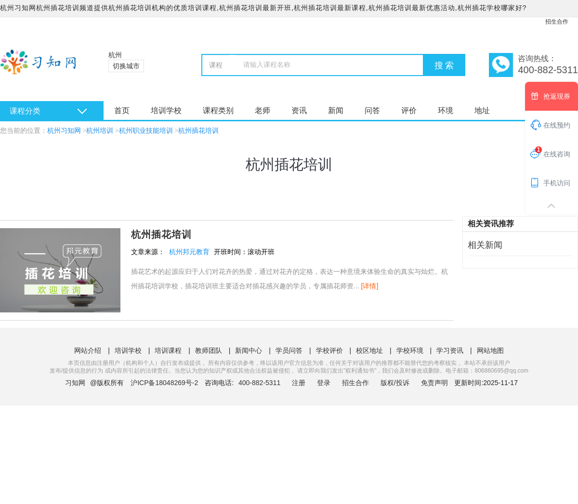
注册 (298, 383)
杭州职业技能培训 (146, 130)
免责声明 (434, 383)
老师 (262, 110)
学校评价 (329, 350)
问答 (372, 110)
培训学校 (166, 110)
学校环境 (409, 350)
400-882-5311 (260, 383)
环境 (445, 110)
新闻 (335, 110)
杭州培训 (99, 130)
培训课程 (168, 350)
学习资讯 (449, 350)
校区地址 (369, 350)
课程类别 (218, 110)
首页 (122, 110)
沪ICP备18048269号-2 (164, 383)
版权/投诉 (395, 383)
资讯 (299, 110)
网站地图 (490, 350)
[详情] (370, 286)
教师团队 (208, 350)
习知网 (75, 383)
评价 (409, 110)
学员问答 (289, 350)
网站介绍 (87, 350)
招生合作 (556, 21)
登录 (323, 383)
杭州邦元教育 (189, 252)
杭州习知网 (64, 130)
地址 (482, 110)
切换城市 (126, 66)
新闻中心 (248, 350)
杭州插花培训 (198, 130)
